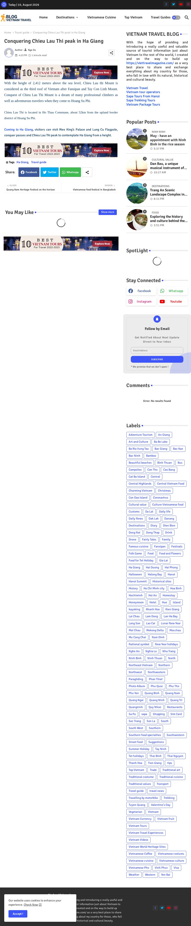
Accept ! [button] (18, 914)
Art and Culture (138, 442)
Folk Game (135, 553)
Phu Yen (134, 693)
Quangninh (136, 707)
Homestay (169, 595)
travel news (156, 791)
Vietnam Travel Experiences (146, 833)
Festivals (176, 546)
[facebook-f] (166, 4)
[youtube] (181, 4)
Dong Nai (134, 532)
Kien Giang (172, 609)
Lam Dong (151, 616)
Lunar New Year (171, 623)
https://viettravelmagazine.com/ (150, 63)
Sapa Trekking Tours (140, 100)
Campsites (135, 469)
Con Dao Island (138, 497)
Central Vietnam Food (170, 483)
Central (155, 476)
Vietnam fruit (165, 819)
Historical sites (161, 581)
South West (136, 728)
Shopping (159, 714)
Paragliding (136, 679)
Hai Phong (171, 567)
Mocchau (175, 630)
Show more (107, 212)
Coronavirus (160, 497)
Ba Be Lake (160, 442)
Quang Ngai (136, 700)
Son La (151, 721)
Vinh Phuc (161, 868)
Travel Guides (160, 17)
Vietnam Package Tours (143, 104)
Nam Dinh (158, 637)
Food (150, 553)
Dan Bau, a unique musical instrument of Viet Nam (167, 166)
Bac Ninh (134, 455)
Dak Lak (154, 518)
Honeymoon (136, 602)
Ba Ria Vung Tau (139, 449)
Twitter (52, 172)
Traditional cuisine (171, 777)
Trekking (169, 798)
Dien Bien (169, 525)
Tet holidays (136, 756)
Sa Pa (132, 714)
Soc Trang (135, 721)
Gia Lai (163, 560)
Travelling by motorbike (143, 798)
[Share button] (87, 172)
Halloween (135, 574)
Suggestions (156, 742)
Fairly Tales (149, 539)
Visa (176, 868)
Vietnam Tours (138, 826)
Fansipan (160, 546)
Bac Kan (178, 449)
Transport (163, 784)
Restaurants (174, 707)
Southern (155, 728)
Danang (169, 518)
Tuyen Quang (137, 805)
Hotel (152, 602)
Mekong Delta (155, 630)
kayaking (134, 609)
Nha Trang (168, 651)
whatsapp (176, 291)
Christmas (164, 490)
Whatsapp (73, 172)
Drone (132, 539)
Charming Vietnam (140, 490)
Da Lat (149, 511)
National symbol (139, 644)
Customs (134, 511)
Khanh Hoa (153, 609)
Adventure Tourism (140, 435)
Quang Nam (172, 693)
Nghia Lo (151, 651)
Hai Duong (152, 567)
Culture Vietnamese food (167, 504)
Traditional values (140, 784)
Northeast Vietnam (141, 665)
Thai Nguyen (175, 756)
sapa (144, 714)
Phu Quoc (157, 686)
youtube (176, 301)
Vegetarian (135, 812)
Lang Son (134, 623)
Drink (168, 532)
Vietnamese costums (171, 854)
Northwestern (156, 672)
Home (43, 17)
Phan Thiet (156, 679)
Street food (136, 742)
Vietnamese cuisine (101, 17)
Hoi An (152, 595)
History (133, 588)
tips (169, 763)
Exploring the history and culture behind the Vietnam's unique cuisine (167, 219)
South (165, 721)
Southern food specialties (145, 735)
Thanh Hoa (135, 763)
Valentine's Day (160, 805)
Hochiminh (136, 595)
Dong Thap (152, 532)
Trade (153, 770)
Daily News (136, 518)
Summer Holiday (139, 749)
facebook (144, 291)
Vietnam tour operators (143, 92)
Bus (180, 462)
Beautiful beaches (140, 462)
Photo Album (137, 686)
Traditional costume (141, 777)
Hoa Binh (176, 588)
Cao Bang (169, 469)
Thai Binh (155, 756)
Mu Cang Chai (137, 637)
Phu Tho (174, 686)
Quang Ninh (157, 700)
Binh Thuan (164, 462)
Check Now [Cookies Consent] (31, 905)
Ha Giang (22, 162)
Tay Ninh (160, 749)
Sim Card (176, 714)
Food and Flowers (170, 553)
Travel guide (22, 32)
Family (166, 539)
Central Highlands (140, 483)
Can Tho (152, 469)
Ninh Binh (135, 658)
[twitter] (173, 4)
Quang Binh (152, 693)
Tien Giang (155, 763)
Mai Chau (135, 630)
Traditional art (171, 770)
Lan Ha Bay (171, 616)
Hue (164, 602)
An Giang (164, 435)
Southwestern (175, 735)
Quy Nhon (155, 707)
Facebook (31, 172)
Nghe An (134, 651)
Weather (134, 874)
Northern (164, 665)
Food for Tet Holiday (141, 560)
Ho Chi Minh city (154, 588)
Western (150, 874)
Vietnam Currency (140, 819)
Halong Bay (155, 574)
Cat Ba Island (137, 476)
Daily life (164, 511)
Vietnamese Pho (139, 868)
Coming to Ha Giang (18, 129)
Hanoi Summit (138, 581)
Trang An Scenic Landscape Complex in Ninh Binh (167, 192)
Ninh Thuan (154, 658)
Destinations (65, 17)
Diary (154, 525)
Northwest (135, 672)
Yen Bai (165, 874)
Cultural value (137, 504)
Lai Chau (134, 616)
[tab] (43, 17)
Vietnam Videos (138, 840)
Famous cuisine (138, 546)
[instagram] (188, 4)
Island (176, 602)
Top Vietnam (133, 17)
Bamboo (151, 455)
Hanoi (171, 574)
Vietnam (153, 812)
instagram (144, 301)
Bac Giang (161, 449)
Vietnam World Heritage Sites (147, 847)
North (172, 658)
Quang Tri (176, 700)
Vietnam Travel (137, 88)
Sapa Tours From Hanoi (143, 96)
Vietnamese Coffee (140, 854)
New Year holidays (166, 644)
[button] (176, 17)
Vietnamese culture (171, 861)
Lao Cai (150, 623)
